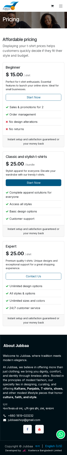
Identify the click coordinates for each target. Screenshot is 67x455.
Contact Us (33, 276)
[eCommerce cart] (52, 5)
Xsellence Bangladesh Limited (42, 450)
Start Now (34, 97)
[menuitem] (37, 446)
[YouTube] (39, 429)
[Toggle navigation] (60, 6)
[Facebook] (28, 429)
